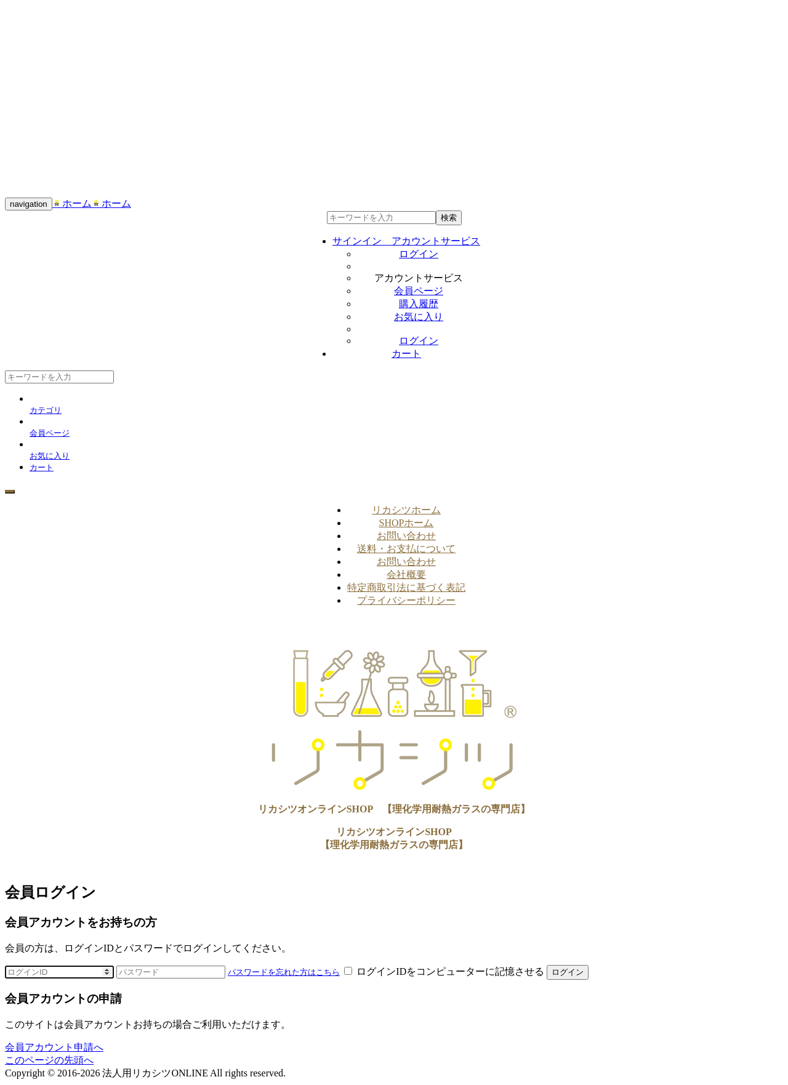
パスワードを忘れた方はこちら (284, 972)
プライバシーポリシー (406, 600)
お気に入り (418, 316)
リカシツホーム (406, 510)
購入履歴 (418, 303)
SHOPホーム (406, 523)
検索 (449, 217)
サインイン (406, 241)
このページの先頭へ (49, 1060)
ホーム (72, 203)
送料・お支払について (406, 548)
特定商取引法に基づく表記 (406, 587)
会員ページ (418, 291)
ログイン (418, 254)
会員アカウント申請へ (54, 1047)
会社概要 (406, 574)
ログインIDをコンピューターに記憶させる (445, 971)
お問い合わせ (406, 535)
